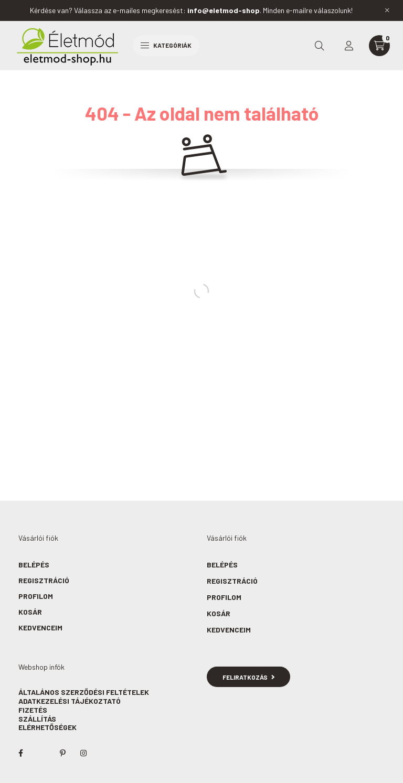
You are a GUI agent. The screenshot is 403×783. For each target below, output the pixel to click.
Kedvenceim (40, 627)
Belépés (33, 564)
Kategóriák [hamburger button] (166, 45)
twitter (41, 753)
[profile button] (348, 45)
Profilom (35, 596)
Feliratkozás (248, 677)
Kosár (30, 611)
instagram (83, 753)
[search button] (319, 45)
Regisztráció (43, 580)
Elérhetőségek (47, 727)
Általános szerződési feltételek (83, 692)
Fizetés (32, 709)
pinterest (62, 753)
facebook (20, 753)
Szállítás (37, 718)
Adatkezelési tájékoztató (69, 700)
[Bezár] (387, 10)
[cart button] (379, 45)
